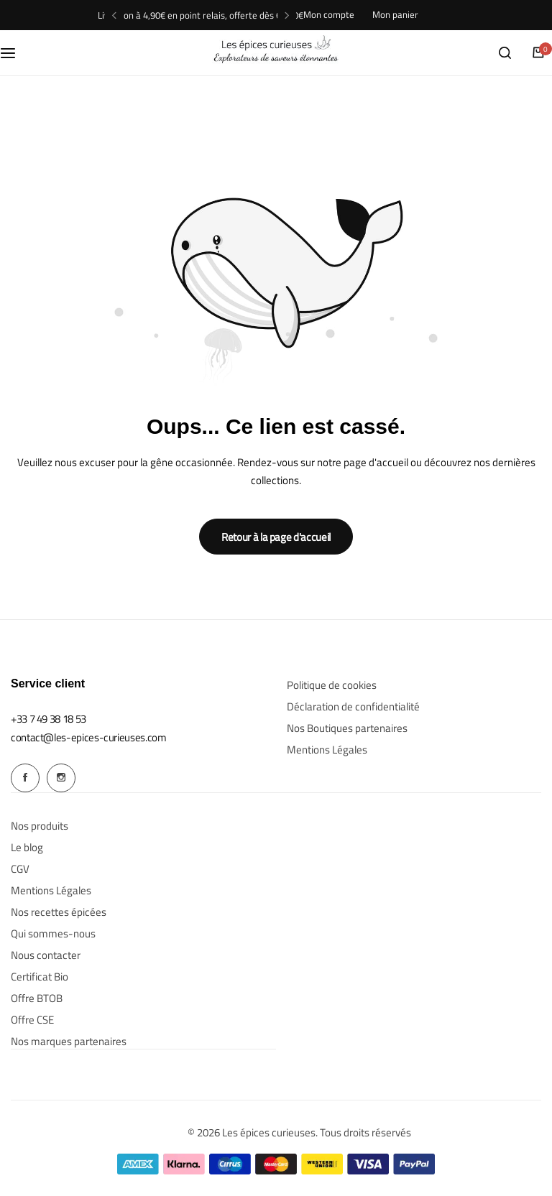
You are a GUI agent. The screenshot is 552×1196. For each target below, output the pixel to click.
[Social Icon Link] (25, 778)
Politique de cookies (332, 685)
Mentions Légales (327, 749)
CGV (20, 868)
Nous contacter (45, 954)
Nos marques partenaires (68, 1040)
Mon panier (395, 15)
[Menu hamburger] (15, 52)
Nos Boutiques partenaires (347, 728)
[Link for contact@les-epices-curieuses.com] (88, 737)
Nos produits (39, 825)
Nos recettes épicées (58, 911)
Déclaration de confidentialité (353, 706)
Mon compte (328, 15)
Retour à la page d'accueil (276, 537)
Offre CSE (32, 1019)
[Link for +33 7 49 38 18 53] (48, 718)
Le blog (27, 846)
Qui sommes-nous (53, 933)
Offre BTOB (37, 997)
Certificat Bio (39, 976)
